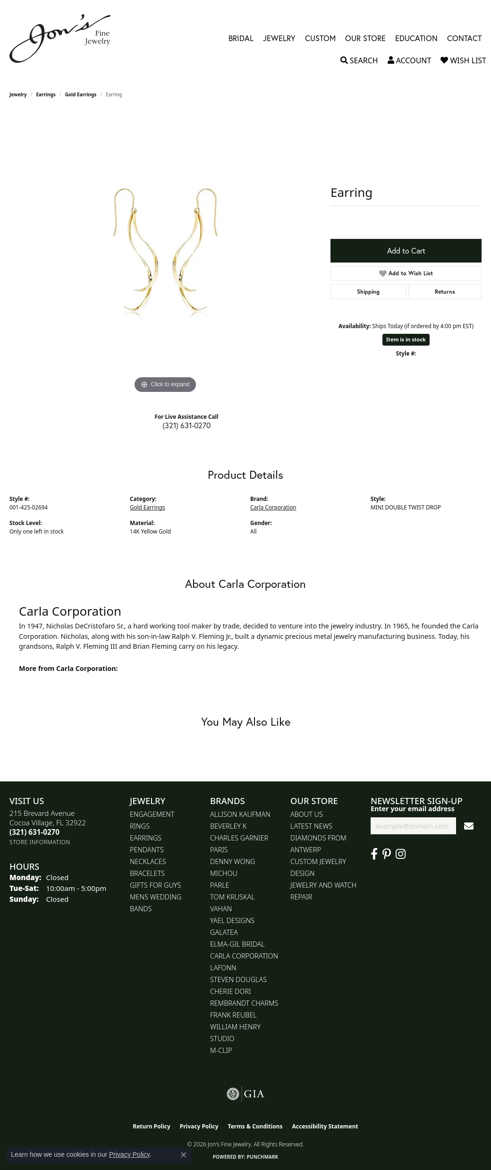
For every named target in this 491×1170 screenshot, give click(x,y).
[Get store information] (39, 842)
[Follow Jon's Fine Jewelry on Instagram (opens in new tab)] (401, 854)
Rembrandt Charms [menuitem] (244, 1003)
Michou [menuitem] (223, 873)
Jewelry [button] (279, 38)
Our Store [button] (365, 38)
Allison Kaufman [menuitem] (240, 814)
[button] (359, 60)
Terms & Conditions (255, 1126)
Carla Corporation (273, 507)
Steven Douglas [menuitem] (238, 979)
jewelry (18, 94)
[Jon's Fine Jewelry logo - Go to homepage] (64, 38)
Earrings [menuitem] (145, 837)
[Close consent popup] (183, 1155)
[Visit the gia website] (245, 1094)
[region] (165, 254)
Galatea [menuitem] (224, 932)
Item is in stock (406, 339)
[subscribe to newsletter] (469, 826)
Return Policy (151, 1126)
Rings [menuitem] (140, 826)
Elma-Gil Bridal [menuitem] (237, 944)
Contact (464, 38)
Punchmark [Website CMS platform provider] (263, 1156)
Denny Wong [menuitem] (232, 861)
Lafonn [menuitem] (223, 967)
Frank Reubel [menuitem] (233, 1014)
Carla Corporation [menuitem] (244, 955)
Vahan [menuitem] (221, 908)
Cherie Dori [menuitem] (230, 991)
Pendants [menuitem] (147, 849)
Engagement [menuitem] (152, 814)
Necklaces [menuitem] (148, 861)
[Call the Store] (34, 832)
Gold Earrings (81, 94)
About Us (306, 814)
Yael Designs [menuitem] (232, 920)
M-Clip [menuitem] (221, 1050)
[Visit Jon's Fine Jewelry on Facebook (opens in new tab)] (374, 854)
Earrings (46, 94)
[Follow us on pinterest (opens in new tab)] (386, 854)
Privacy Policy (199, 1126)
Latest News (311, 826)
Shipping (368, 291)
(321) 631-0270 (186, 425)
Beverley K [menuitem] (228, 826)
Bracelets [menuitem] (147, 873)
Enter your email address (413, 808)
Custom (320, 38)
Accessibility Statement (325, 1126)
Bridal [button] (241, 38)
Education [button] (416, 38)
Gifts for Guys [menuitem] (155, 885)
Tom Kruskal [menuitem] (232, 896)
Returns (445, 291)
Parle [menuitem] (219, 885)
